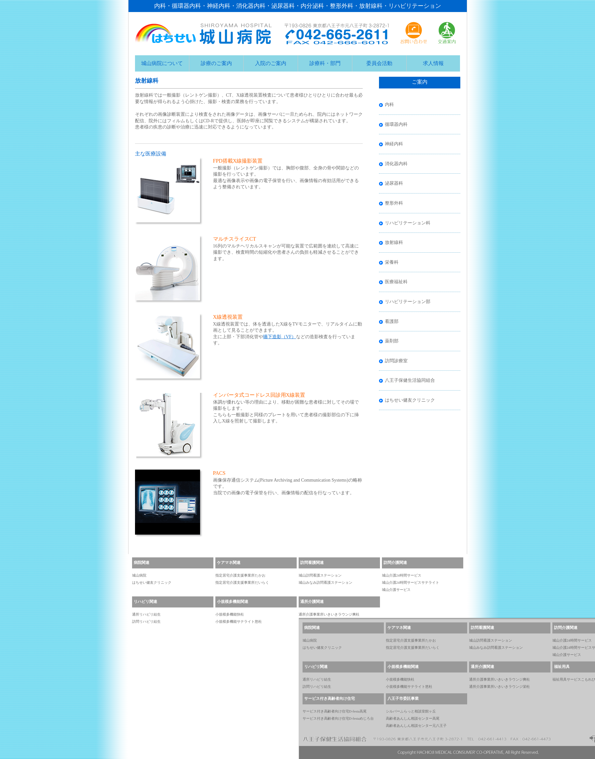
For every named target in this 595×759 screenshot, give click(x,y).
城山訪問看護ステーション (320, 575)
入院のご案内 (270, 63)
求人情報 (433, 63)
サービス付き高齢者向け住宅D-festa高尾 (335, 711)
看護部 (392, 321)
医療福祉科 (396, 281)
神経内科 (394, 143)
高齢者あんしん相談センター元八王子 (416, 725)
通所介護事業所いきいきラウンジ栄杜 (499, 686)
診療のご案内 (216, 63)
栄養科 (392, 262)
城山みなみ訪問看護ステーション (325, 582)
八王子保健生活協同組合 (410, 380)
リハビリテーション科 (407, 222)
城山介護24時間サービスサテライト (410, 582)
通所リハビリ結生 (146, 614)
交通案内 (447, 33)
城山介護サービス (396, 590)
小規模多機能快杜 (229, 614)
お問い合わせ (413, 33)
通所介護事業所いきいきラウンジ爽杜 (329, 614)
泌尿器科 (394, 183)
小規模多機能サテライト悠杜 (238, 621)
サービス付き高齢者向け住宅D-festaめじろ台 (338, 718)
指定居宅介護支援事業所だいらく (242, 582)
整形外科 (394, 203)
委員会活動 (379, 63)
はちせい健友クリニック (410, 400)
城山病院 (139, 575)
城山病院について (162, 63)
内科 (389, 104)
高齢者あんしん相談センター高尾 (412, 718)
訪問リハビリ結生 (146, 621)
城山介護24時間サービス (401, 575)
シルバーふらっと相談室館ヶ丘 (411, 711)
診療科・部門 (325, 63)
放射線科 (394, 242)
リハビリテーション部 (407, 301)
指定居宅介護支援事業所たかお (240, 575)
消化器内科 (396, 163)
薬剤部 (392, 341)
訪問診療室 (396, 360)
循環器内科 (396, 124)
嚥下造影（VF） (279, 336)
